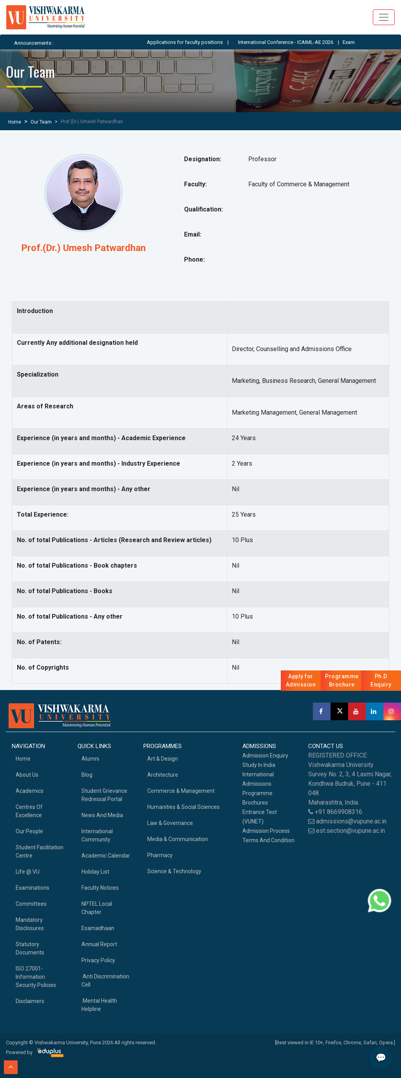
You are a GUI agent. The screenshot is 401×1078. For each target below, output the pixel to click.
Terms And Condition (268, 840)
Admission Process (266, 831)
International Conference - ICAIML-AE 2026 (295, 42)
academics (29, 791)
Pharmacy (160, 855)
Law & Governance (170, 823)
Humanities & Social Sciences (183, 807)
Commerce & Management (181, 791)
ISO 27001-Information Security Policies (36, 976)
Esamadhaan (97, 928)
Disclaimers (30, 1001)
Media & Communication (177, 839)
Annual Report (99, 944)
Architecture (162, 775)
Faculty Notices (100, 888)
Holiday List (95, 872)
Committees (31, 904)
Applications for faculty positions (195, 42)
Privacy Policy (98, 960)
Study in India (258, 765)
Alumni (90, 759)
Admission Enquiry (265, 755)
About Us (27, 775)
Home (14, 122)
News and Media (102, 815)
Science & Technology (174, 871)
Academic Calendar (105, 855)
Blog (86, 775)
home (23, 759)
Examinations (32, 888)
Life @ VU (28, 872)
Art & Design (162, 759)
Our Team (41, 122)
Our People (29, 831)
